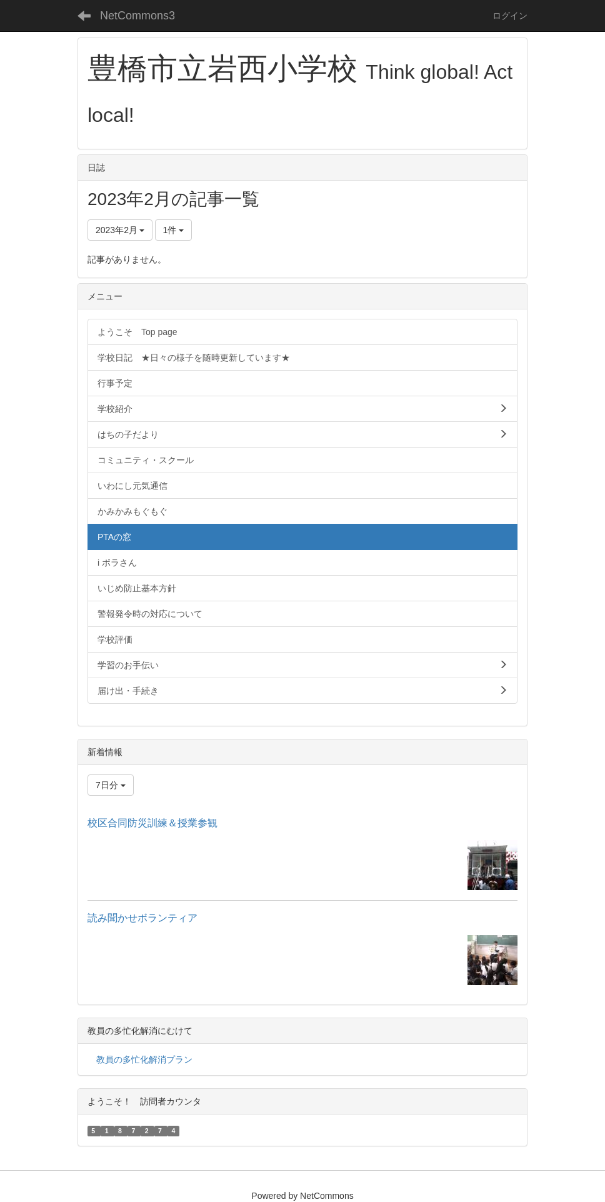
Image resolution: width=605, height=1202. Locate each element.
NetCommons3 (137, 15)
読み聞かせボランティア (143, 918)
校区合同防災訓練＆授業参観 (153, 823)
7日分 (111, 785)
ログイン (510, 16)
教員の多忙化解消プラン (144, 1059)
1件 (173, 230)
